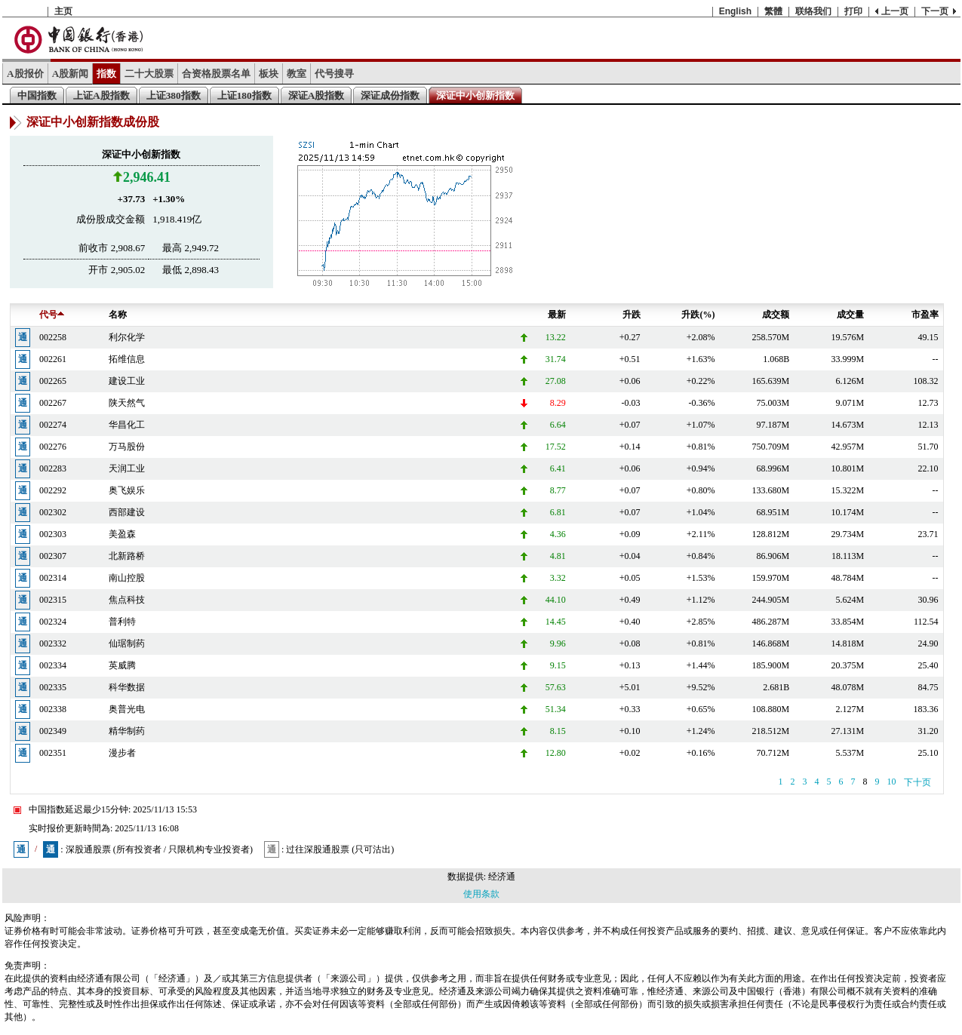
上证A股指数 (101, 95)
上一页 (894, 11)
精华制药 (127, 731)
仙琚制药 (127, 643)
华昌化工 (127, 424)
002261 (52, 359)
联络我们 (813, 11)
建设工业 (127, 381)
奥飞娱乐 (127, 490)
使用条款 (481, 894)
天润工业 (127, 468)
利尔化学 (127, 337)
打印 (853, 11)
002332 (52, 643)
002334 (52, 665)
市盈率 (925, 314)
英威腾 (122, 665)
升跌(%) (698, 314)
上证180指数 (244, 95)
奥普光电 (127, 709)
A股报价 (25, 73)
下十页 (917, 782)
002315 (52, 599)
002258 (52, 337)
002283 (52, 468)
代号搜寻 (334, 73)
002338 (52, 709)
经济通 (501, 876)
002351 (52, 753)
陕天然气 (127, 403)
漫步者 (122, 753)
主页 (63, 11)
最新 (557, 314)
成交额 (775, 314)
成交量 (850, 314)
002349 (52, 731)
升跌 (631, 314)
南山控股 (127, 578)
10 (891, 781)
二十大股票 (149, 73)
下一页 (934, 11)
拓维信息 (127, 359)
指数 (106, 73)
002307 (52, 556)
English (735, 11)
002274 (52, 424)
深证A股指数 (316, 95)
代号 (51, 314)
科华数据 (127, 687)
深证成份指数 (390, 95)
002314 (52, 578)
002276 (52, 446)
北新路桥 (127, 556)
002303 (52, 534)
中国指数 (37, 95)
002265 (52, 381)
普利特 (122, 621)
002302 (52, 512)
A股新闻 (70, 73)
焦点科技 (127, 599)
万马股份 (127, 446)
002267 (52, 403)
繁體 (773, 11)
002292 (52, 490)
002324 (52, 621)
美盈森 (122, 534)
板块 (268, 73)
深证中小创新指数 (475, 95)
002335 (52, 687)
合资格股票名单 (216, 73)
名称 (118, 314)
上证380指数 (173, 95)
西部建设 (127, 512)
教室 (296, 73)
